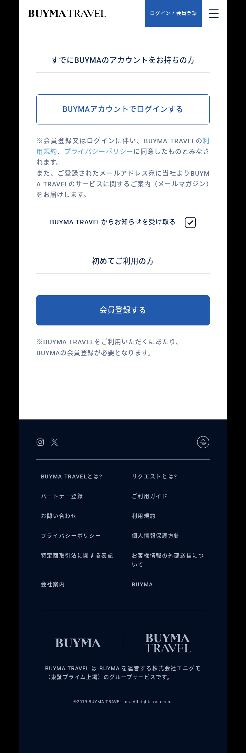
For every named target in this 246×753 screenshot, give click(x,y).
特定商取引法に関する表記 (77, 556)
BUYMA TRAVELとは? (72, 477)
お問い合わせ (59, 516)
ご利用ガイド (150, 496)
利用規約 (144, 516)
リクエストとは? (154, 477)
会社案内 (53, 585)
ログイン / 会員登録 (173, 13)
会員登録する (123, 310)
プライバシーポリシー (98, 152)
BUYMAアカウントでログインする (123, 109)
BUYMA (142, 585)
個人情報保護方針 (156, 536)
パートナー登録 (62, 496)
